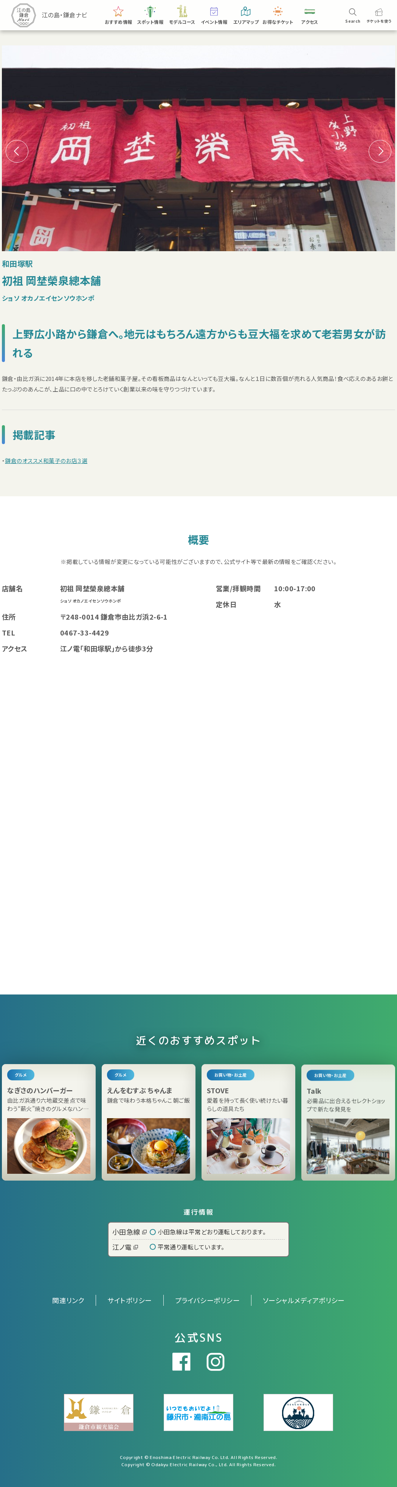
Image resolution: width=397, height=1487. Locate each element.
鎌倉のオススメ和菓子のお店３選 (46, 461)
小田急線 (129, 1232)
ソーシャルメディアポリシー (304, 1300)
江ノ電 (125, 1247)
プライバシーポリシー (207, 1300)
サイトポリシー (129, 1300)
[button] (380, 151)
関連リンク (68, 1300)
